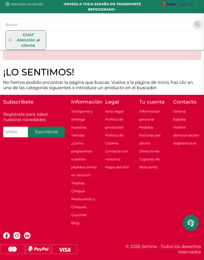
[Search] (197, 24)
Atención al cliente (27, 4)
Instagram (17, 235)
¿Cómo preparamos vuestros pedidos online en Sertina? (84, 159)
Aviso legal (114, 111)
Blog (75, 223)
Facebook (6, 235)
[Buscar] (102, 24)
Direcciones (149, 151)
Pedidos (146, 127)
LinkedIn (27, 235)
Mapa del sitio (117, 167)
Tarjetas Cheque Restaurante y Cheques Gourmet (83, 199)
